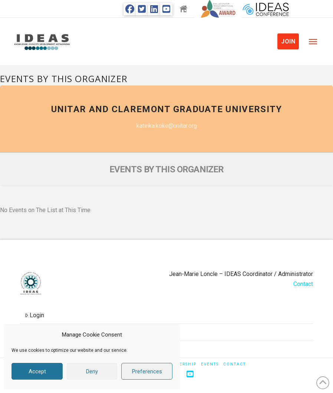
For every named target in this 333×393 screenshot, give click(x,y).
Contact (303, 284)
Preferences (147, 371)
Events (210, 364)
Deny (92, 371)
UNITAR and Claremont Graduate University (166, 109)
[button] (313, 41)
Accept (37, 371)
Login (34, 315)
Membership (181, 364)
